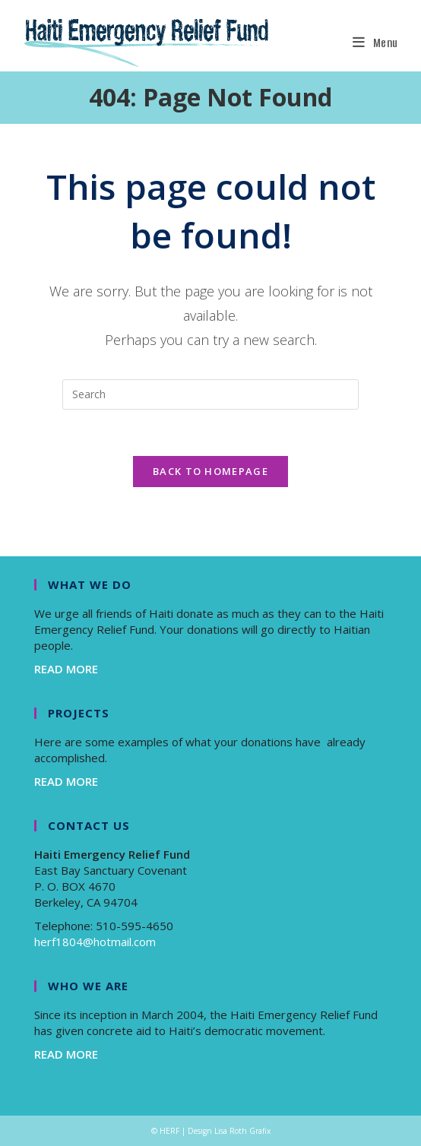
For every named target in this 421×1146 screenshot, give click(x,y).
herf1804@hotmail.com (95, 941)
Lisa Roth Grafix (242, 1130)
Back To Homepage (210, 471)
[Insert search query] (210, 394)
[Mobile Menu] (375, 43)
